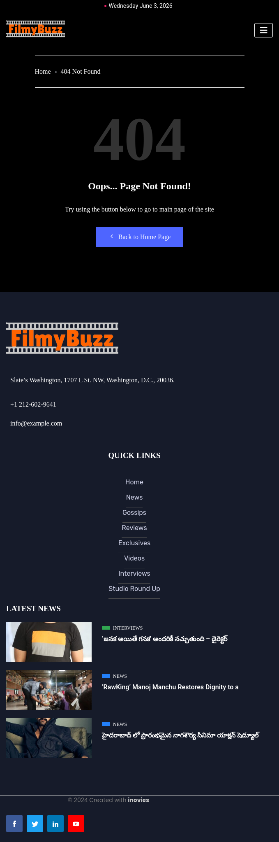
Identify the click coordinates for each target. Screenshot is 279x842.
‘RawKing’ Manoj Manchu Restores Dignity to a (170, 687)
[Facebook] (14, 823)
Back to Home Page (139, 236)
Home (43, 71)
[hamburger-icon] (263, 30)
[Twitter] (35, 823)
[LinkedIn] (55, 823)
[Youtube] (76, 823)
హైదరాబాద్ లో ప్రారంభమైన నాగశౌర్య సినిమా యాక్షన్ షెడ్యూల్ (180, 735)
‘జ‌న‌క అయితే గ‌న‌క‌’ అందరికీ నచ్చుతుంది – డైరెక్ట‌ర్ (164, 639)
